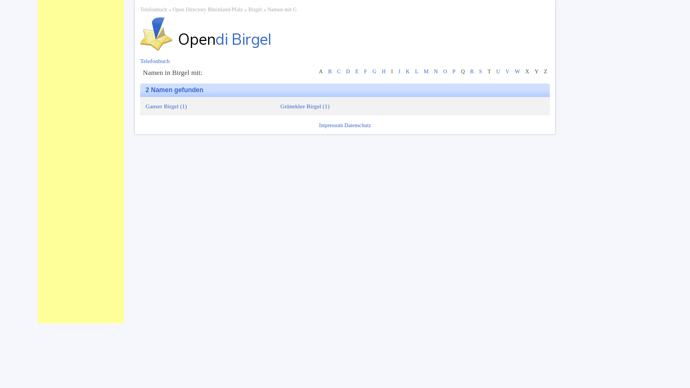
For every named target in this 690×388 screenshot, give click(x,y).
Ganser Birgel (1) (166, 106)
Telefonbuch (153, 9)
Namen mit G (281, 9)
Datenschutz (357, 125)
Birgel (255, 9)
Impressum (331, 125)
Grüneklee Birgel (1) (304, 106)
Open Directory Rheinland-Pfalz (207, 9)
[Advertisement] (81, 161)
